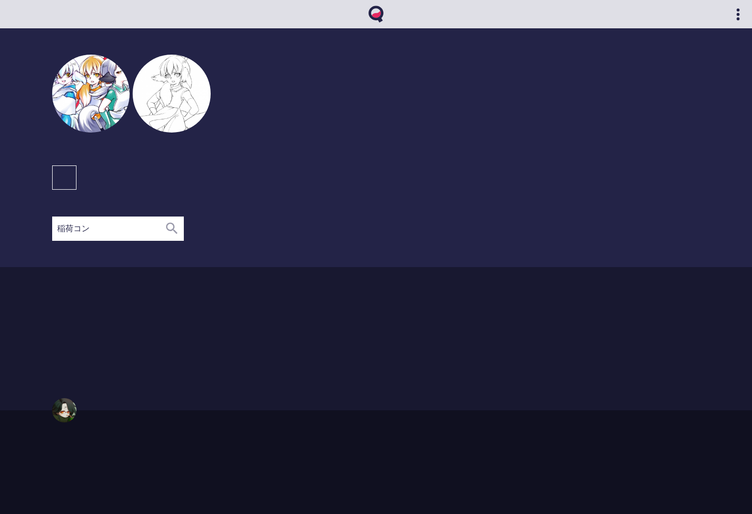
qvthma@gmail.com (78, 461)
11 (131, 338)
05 (110, 329)
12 (141, 338)
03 (90, 329)
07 (131, 348)
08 (110, 338)
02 (79, 329)
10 (151, 357)
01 (79, 338)
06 (120, 348)
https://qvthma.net (75, 452)
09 (120, 329)
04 (100, 329)
